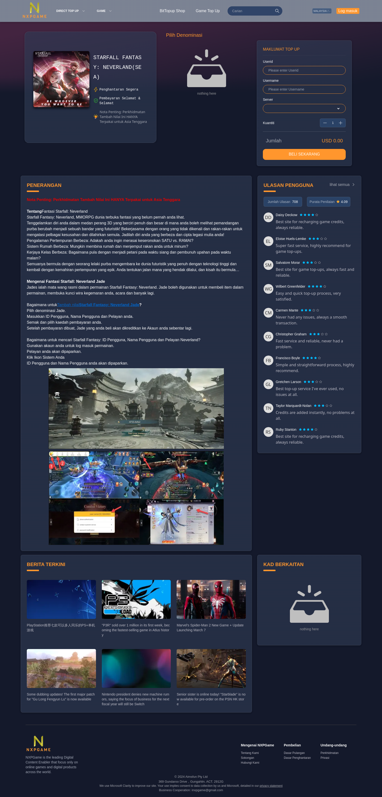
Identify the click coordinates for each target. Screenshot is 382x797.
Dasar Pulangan (294, 753)
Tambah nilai (98, 305)
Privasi (325, 758)
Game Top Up (208, 11)
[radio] (302, 215)
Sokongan (247, 758)
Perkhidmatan (330, 753)
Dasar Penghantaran (297, 758)
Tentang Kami (250, 753)
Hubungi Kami (250, 763)
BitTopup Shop (172, 11)
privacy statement (271, 786)
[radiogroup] (309, 215)
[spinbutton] (333, 123)
